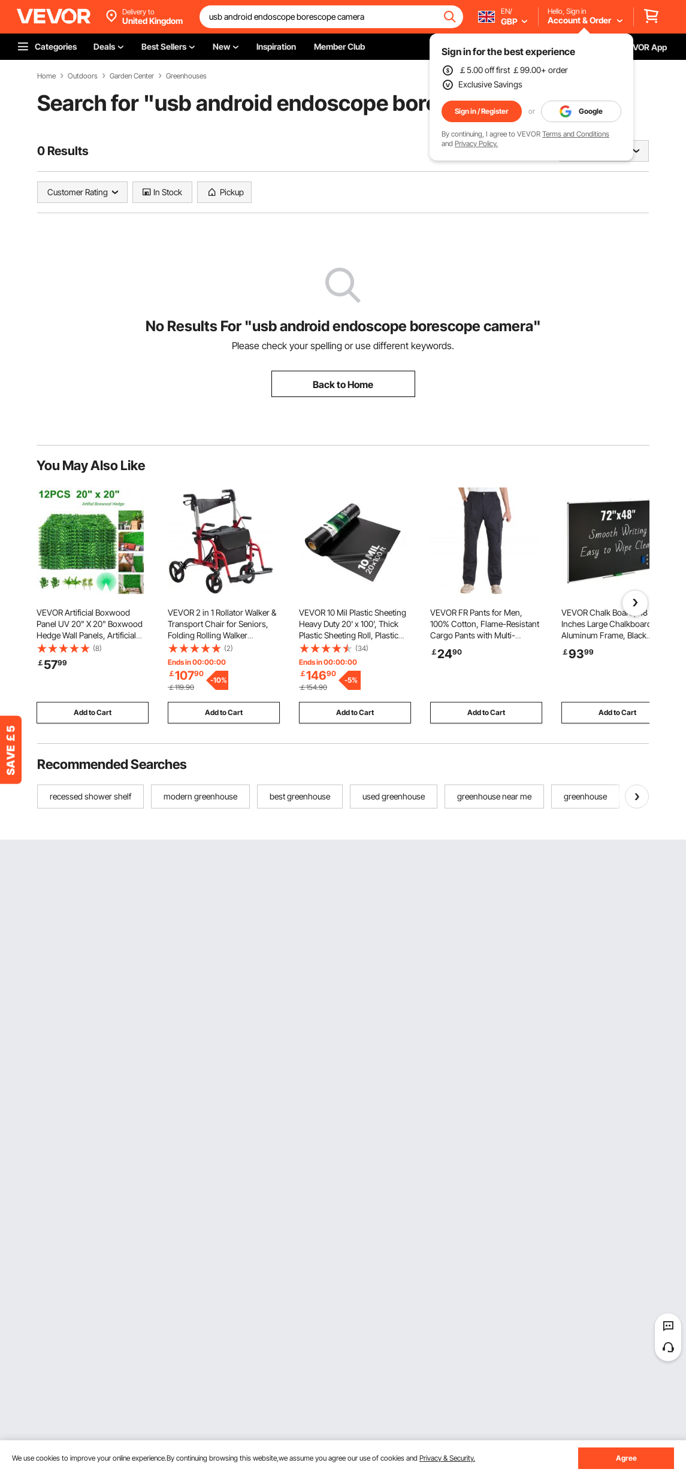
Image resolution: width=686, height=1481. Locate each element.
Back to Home (343, 384)
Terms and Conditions (575, 133)
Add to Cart (92, 712)
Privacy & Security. (447, 1457)
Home (46, 76)
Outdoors (83, 76)
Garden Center (132, 76)
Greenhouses (186, 76)
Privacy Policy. (476, 143)
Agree (626, 1457)
